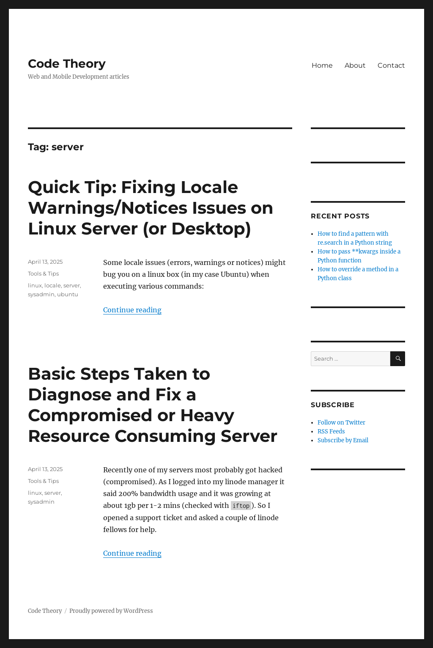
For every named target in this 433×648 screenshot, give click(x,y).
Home (322, 65)
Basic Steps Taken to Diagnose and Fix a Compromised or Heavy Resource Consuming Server (152, 404)
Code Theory (67, 63)
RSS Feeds (331, 431)
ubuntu (67, 294)
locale (52, 285)
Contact (391, 65)
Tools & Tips (43, 273)
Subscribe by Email (343, 440)
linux (35, 285)
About (355, 65)
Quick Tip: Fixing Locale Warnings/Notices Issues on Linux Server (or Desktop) (151, 207)
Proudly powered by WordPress (111, 611)
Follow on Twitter (341, 422)
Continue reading (132, 310)
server (71, 285)
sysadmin (41, 294)
